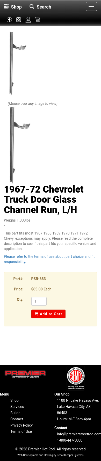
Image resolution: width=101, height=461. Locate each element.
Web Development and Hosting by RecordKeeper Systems (50, 455)
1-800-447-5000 (69, 440)
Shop (14, 400)
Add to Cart (48, 314)
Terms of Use (21, 431)
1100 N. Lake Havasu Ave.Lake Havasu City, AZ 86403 (78, 406)
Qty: (20, 299)
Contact (16, 419)
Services (17, 407)
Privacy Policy (21, 425)
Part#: (18, 279)
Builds (15, 413)
